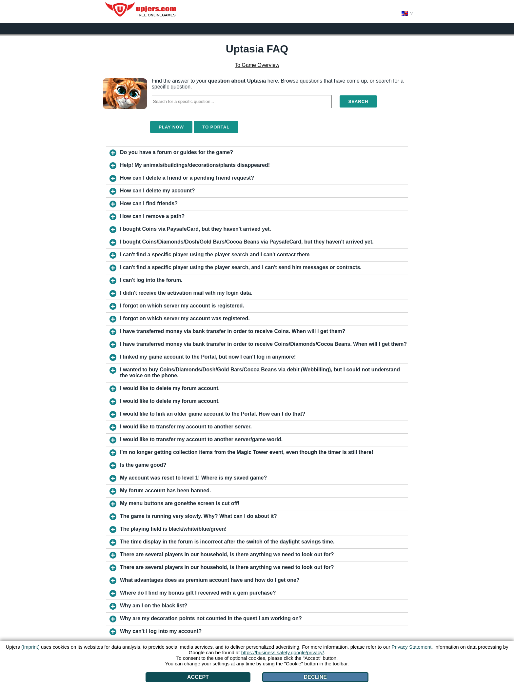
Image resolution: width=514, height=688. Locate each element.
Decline (315, 677)
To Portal (215, 127)
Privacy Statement (412, 647)
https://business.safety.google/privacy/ (282, 652)
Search (358, 101)
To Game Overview (257, 65)
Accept (198, 677)
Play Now (171, 127)
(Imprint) (30, 647)
